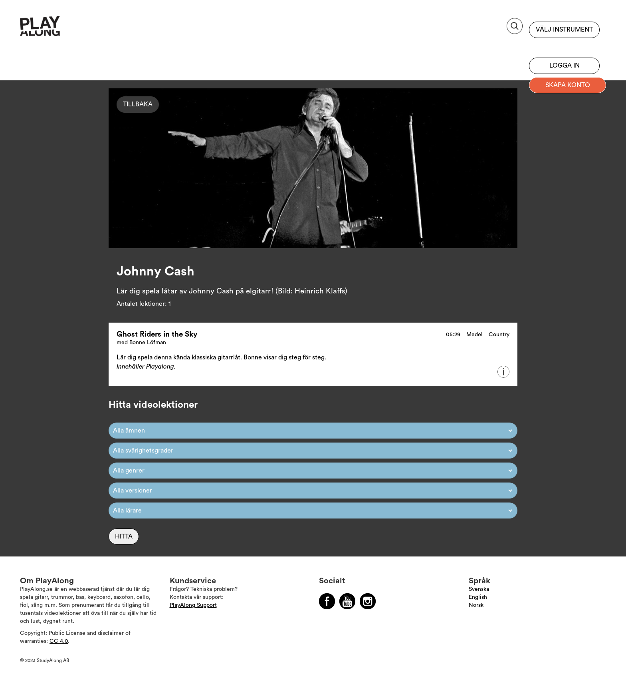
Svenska (479, 589)
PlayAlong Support (193, 605)
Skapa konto (567, 85)
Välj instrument (564, 29)
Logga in (564, 65)
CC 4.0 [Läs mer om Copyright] (59, 641)
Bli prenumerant (564, 46)
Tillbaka (138, 104)
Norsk (476, 605)
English (478, 597)
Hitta (124, 536)
